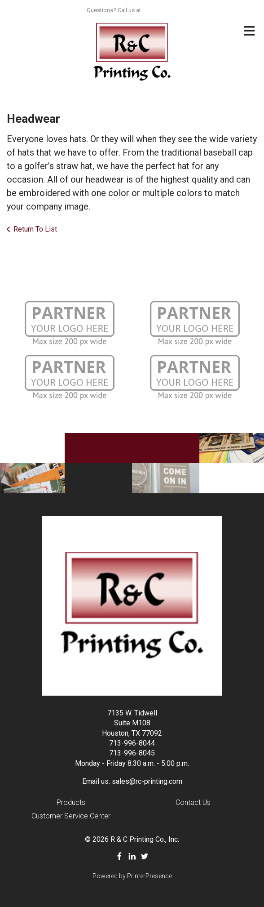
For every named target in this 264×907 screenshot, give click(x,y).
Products (71, 802)
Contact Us (193, 802)
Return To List (35, 229)
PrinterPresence (149, 876)
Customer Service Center (70, 816)
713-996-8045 (132, 753)
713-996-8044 (132, 743)
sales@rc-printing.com (147, 781)
